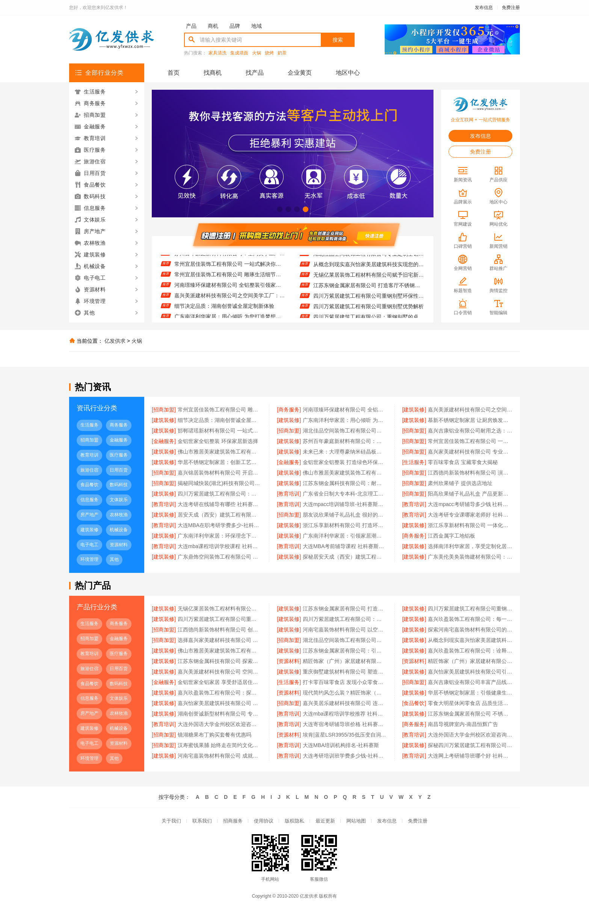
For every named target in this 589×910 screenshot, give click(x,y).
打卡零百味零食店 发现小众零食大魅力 (345, 682)
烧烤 (269, 53)
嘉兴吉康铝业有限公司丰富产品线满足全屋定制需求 (470, 682)
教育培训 (89, 455)
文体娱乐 (119, 499)
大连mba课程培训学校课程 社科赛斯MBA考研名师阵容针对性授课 (220, 546)
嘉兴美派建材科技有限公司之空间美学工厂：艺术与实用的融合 (229, 298)
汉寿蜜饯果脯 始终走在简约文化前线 (220, 745)
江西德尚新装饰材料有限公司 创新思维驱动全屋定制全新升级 (220, 630)
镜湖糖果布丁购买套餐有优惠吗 (214, 735)
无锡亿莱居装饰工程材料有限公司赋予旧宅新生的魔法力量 (368, 277)
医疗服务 (119, 455)
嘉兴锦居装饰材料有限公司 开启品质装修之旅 (220, 473)
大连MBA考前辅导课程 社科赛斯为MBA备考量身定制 (345, 546)
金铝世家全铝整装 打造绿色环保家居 (345, 462)
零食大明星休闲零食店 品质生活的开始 (470, 703)
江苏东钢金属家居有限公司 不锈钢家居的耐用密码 (470, 714)
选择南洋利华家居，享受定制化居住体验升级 (470, 546)
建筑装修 (89, 529)
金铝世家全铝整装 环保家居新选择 (218, 441)
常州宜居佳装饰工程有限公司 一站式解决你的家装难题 (229, 266)
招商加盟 (89, 440)
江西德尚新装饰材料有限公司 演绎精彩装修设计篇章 (470, 473)
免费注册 (511, 7)
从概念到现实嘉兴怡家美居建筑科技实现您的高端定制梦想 (368, 267)
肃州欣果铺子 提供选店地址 (460, 483)
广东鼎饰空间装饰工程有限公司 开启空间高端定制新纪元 (220, 557)
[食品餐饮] (414, 703)
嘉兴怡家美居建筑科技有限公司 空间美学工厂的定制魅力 (220, 703)
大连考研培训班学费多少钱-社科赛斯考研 (345, 756)
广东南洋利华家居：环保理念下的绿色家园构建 (220, 536)
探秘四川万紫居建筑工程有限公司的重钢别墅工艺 (470, 745)
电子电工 (89, 544)
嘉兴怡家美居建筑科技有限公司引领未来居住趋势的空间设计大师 (470, 672)
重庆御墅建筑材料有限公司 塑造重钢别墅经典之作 (345, 672)
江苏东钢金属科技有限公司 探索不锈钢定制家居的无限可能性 (220, 661)
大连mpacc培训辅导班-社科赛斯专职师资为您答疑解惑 (345, 504)
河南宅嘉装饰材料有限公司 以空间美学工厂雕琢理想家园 (345, 630)
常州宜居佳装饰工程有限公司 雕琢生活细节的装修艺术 (229, 277)
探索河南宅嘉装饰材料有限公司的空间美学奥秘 (470, 630)
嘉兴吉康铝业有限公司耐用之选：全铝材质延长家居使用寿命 (470, 431)
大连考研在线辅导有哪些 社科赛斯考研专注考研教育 (220, 504)
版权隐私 (294, 821)
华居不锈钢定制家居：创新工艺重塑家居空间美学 (220, 462)
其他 (114, 559)
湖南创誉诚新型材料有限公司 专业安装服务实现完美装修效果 (220, 714)
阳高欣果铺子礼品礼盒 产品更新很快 (470, 494)
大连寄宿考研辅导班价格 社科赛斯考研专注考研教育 (345, 724)
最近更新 (325, 821)
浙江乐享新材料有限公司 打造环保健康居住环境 (345, 525)
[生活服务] (414, 462)
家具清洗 (217, 53)
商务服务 (119, 425)
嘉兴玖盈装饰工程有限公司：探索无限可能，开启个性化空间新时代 (220, 693)
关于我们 (171, 821)
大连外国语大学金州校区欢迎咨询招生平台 (220, 724)
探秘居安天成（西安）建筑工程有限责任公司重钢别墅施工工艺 (345, 557)
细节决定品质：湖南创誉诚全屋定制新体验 (224, 308)
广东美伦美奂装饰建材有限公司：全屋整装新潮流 (470, 557)
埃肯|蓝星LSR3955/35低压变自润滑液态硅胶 (345, 735)
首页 (174, 72)
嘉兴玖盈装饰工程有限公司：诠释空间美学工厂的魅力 (470, 651)
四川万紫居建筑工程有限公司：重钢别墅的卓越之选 (345, 619)
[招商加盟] (164, 410)
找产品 (255, 72)
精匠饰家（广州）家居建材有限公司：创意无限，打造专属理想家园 (345, 661)
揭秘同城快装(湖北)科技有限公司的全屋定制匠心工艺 (220, 483)
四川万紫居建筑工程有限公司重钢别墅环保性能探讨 (368, 298)
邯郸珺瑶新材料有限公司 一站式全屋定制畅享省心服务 (220, 431)
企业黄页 (300, 72)
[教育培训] (289, 494)
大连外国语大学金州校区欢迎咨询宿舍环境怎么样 (470, 735)
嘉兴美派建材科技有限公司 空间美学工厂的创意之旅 (220, 672)
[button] (279, 209)
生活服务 (89, 425)
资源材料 (119, 544)
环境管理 (89, 559)
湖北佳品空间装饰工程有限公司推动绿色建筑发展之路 (345, 431)
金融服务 (119, 440)
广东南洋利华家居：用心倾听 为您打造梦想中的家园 (345, 420)
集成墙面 (239, 53)
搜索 (337, 40)
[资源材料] (289, 661)
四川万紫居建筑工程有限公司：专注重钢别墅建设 (220, 494)
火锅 (256, 53)
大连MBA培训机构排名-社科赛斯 (341, 745)
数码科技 (119, 484)
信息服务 (89, 499)
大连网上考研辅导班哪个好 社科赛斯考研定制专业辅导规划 (470, 756)
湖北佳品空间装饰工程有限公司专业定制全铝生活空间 (368, 256)
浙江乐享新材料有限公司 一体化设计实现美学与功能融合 (470, 525)
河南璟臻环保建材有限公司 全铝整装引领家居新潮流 (229, 287)
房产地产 (89, 514)
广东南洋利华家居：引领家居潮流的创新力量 (345, 536)
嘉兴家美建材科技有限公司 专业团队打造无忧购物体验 (470, 452)
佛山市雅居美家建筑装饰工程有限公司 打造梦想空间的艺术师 (345, 473)
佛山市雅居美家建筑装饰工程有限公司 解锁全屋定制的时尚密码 (220, 651)
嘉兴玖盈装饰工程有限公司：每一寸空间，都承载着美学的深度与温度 (470, 619)
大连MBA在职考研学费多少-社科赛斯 (220, 525)
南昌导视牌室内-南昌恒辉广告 (463, 724)
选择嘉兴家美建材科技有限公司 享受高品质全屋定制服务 (220, 640)
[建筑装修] (414, 410)
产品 (191, 26)
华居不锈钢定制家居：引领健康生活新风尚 (470, 693)
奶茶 (282, 53)
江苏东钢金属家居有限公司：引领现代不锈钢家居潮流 (345, 651)
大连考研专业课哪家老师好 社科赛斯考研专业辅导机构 (470, 515)
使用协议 (263, 821)
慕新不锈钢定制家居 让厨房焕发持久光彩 (470, 420)
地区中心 (348, 72)
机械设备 (119, 529)
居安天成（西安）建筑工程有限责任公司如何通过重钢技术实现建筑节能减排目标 (220, 515)
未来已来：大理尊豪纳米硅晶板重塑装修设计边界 (345, 452)
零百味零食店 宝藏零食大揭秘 (463, 462)
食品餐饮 (89, 484)
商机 (213, 26)
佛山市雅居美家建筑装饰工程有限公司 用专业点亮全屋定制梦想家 (220, 452)
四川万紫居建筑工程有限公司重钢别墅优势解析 (368, 309)
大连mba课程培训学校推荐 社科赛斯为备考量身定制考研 (345, 714)
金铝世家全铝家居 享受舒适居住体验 (220, 682)
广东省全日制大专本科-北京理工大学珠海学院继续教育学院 (345, 494)
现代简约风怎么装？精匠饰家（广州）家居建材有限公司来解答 (345, 693)
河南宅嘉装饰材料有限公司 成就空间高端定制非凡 (220, 756)
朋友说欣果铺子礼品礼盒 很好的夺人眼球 (345, 515)
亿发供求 (114, 341)
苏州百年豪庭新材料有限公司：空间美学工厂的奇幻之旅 (229, 256)
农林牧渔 (119, 514)
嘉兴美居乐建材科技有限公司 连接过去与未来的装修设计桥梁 (345, 703)
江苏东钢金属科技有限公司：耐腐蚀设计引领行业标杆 (345, 483)
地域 (256, 26)
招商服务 (233, 821)
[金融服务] (164, 441)
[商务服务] (289, 410)
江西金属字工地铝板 (451, 536)
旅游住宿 (89, 470)
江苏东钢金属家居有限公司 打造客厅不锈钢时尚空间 (368, 288)
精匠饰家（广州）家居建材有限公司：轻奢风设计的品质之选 (470, 661)
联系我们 (202, 821)
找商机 (213, 72)
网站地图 (356, 821)
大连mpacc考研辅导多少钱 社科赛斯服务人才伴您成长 (470, 504)
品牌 (235, 26)
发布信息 (484, 7)
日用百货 (119, 470)
